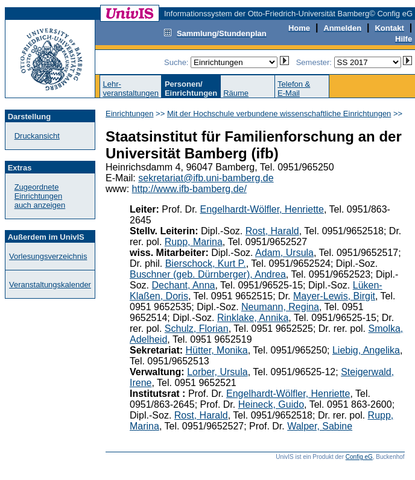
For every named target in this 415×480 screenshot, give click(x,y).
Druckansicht (37, 135)
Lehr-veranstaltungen (131, 88)
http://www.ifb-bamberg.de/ (189, 189)
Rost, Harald (272, 231)
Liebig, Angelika (366, 350)
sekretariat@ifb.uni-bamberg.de (205, 178)
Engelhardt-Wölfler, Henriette (261, 209)
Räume (236, 93)
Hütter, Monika (217, 350)
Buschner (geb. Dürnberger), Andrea (208, 274)
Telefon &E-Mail (293, 88)
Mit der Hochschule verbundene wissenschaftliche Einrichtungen (279, 113)
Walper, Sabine (319, 426)
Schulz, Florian (197, 328)
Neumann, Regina (280, 307)
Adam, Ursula (284, 253)
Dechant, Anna (183, 285)
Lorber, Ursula (217, 372)
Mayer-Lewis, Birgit (334, 296)
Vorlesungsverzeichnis (48, 256)
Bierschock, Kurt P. (205, 263)
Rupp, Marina (194, 242)
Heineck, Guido (271, 404)
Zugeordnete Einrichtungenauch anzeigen (40, 196)
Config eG (359, 457)
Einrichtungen (130, 113)
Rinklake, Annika (252, 318)
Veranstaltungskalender (50, 284)
